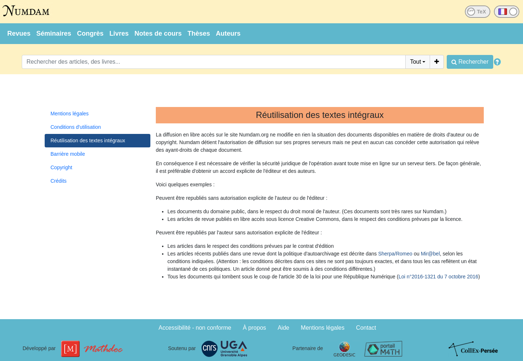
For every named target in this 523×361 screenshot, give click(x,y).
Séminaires (53, 33)
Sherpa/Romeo (395, 254)
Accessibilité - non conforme (195, 328)
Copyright (61, 167)
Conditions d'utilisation (75, 127)
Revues (19, 33)
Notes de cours (158, 33)
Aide (283, 328)
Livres (119, 33)
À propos (254, 328)
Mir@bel (430, 254)
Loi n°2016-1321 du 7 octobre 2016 (438, 276)
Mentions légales (69, 113)
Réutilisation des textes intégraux (87, 140)
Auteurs (228, 33)
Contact (366, 328)
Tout (415, 62)
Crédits (58, 181)
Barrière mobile (67, 154)
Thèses (198, 33)
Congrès (90, 33)
